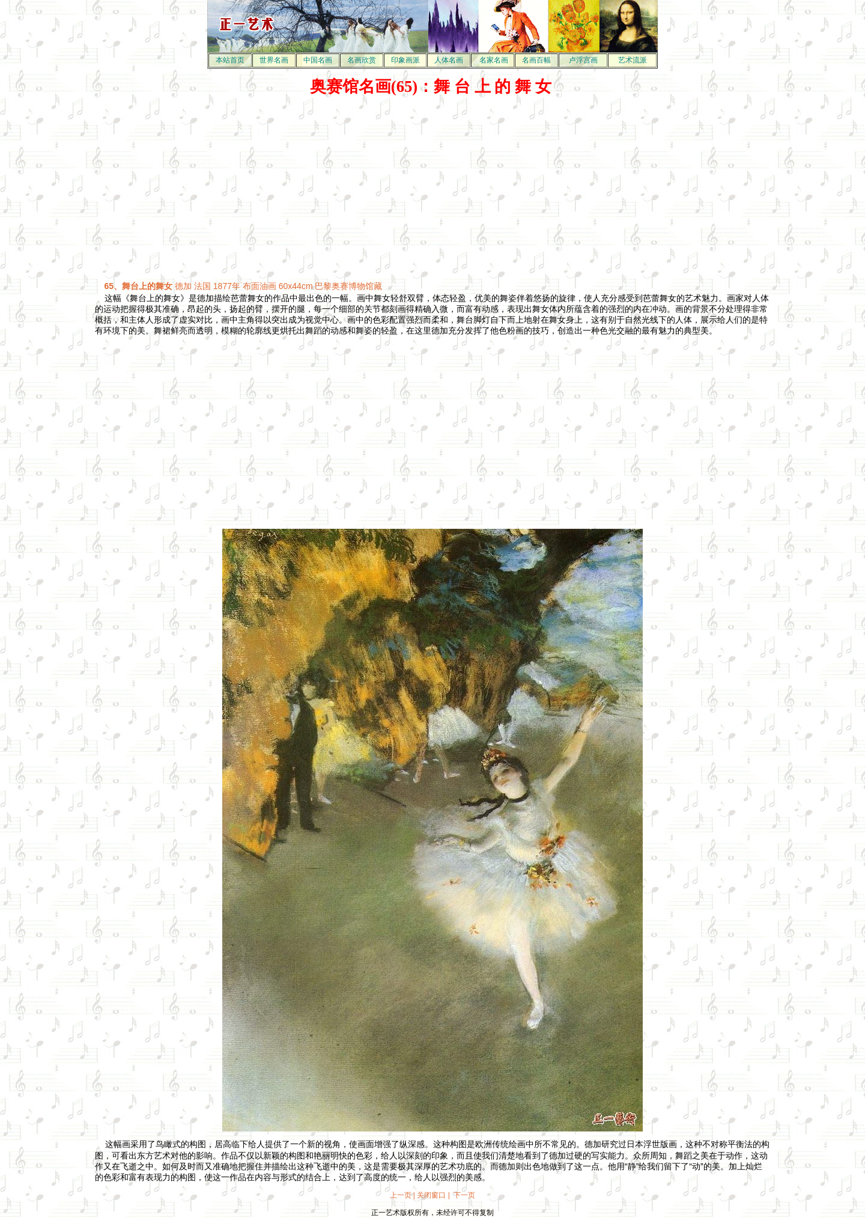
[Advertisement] (432, 189)
